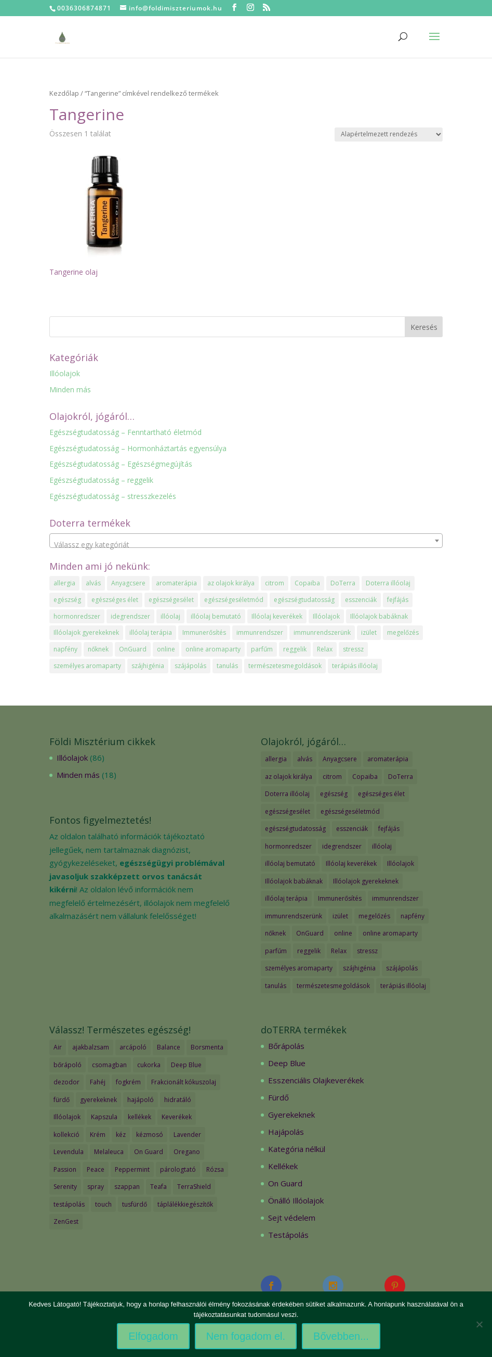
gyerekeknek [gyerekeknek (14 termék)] (98, 1099)
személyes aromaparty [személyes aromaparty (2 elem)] (87, 665)
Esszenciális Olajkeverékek (316, 1080)
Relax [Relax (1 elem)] (325, 649)
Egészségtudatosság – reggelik (101, 480)
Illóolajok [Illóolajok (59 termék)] (67, 1116)
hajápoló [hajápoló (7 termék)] (140, 1099)
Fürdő (278, 1097)
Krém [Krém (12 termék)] (97, 1134)
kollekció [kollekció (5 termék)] (66, 1134)
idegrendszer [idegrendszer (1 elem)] (130, 616)
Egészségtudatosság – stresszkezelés (112, 496)
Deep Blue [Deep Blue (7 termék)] (186, 1064)
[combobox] (246, 540)
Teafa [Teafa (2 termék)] (158, 1186)
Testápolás (288, 1235)
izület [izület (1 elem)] (369, 632)
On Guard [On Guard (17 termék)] (148, 1151)
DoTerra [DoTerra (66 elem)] (342, 583)
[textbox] (246, 545)
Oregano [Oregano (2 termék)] (187, 1151)
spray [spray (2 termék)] (95, 1186)
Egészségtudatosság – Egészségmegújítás (120, 464)
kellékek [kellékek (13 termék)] (139, 1116)
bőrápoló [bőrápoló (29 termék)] (68, 1064)
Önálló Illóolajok (296, 1200)
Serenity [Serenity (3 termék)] (65, 1186)
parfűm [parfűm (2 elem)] (262, 649)
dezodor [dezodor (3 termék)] (66, 1082)
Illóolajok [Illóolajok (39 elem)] (326, 616)
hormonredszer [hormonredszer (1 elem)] (77, 616)
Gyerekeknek (291, 1114)
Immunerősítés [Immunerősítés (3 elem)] (204, 632)
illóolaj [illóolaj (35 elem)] (170, 616)
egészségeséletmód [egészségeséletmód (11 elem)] (233, 599)
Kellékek (283, 1166)
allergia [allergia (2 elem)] (64, 583)
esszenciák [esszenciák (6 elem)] (361, 599)
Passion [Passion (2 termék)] (65, 1169)
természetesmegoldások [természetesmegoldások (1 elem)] (285, 665)
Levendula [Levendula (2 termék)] (69, 1151)
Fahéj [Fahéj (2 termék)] (97, 1082)
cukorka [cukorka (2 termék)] (149, 1064)
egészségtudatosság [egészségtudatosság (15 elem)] (304, 599)
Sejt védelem (291, 1217)
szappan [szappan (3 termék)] (127, 1186)
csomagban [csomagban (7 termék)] (109, 1064)
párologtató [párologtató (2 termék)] (178, 1169)
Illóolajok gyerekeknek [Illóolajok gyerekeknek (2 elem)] (86, 632)
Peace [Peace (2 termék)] (95, 1169)
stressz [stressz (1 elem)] (353, 649)
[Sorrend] (389, 134)
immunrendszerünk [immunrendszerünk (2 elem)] (322, 632)
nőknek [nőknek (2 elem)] (98, 649)
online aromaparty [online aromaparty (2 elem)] (213, 649)
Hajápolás (286, 1131)
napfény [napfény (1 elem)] (65, 649)
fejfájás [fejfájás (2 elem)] (397, 599)
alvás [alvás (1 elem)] (93, 583)
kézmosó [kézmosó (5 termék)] (149, 1134)
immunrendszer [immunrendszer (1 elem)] (259, 632)
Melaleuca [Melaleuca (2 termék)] (109, 1151)
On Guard (285, 1183)
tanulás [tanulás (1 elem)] (227, 665)
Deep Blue (286, 1063)
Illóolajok (64, 373)
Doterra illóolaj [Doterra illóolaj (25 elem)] (388, 583)
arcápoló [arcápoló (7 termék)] (133, 1047)
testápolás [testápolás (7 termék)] (69, 1204)
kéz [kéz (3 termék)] (121, 1134)
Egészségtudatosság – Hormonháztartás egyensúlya (138, 448)
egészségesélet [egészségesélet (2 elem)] (171, 599)
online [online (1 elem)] (166, 649)
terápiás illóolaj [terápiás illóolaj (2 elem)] (355, 665)
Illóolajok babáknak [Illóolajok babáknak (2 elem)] (379, 616)
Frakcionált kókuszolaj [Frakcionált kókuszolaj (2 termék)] (183, 1082)
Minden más (70, 389)
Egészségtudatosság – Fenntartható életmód (125, 432)
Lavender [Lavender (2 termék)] (187, 1134)
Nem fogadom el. (245, 1336)
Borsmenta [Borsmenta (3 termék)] (207, 1047)
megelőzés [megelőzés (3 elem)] (403, 632)
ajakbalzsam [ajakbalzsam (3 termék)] (90, 1047)
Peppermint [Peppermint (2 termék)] (132, 1169)
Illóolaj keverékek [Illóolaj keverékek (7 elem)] (276, 616)
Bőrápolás (286, 1046)
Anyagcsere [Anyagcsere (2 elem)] (128, 583)
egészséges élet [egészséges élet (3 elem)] (114, 599)
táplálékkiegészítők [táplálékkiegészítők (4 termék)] (185, 1204)
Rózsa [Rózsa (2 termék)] (215, 1169)
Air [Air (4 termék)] (58, 1047)
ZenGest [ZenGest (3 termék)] (66, 1221)
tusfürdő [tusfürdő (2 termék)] (134, 1204)
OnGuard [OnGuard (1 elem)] (133, 649)
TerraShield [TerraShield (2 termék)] (194, 1186)
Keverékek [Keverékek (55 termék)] (177, 1116)
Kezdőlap (64, 93)
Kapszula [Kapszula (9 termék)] (104, 1116)
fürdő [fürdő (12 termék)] (62, 1099)
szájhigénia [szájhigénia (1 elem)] (147, 665)
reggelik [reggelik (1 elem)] (295, 649)
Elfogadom (153, 1336)
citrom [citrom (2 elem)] (274, 583)
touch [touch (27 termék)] (103, 1204)
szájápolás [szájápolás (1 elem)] (190, 665)
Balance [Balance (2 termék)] (168, 1047)
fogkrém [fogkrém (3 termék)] (128, 1082)
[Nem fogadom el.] (479, 1324)
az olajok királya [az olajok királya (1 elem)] (231, 583)
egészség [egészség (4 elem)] (67, 599)
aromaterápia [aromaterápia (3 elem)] (176, 583)
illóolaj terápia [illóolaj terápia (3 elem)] (150, 632)
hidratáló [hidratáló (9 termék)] (177, 1099)
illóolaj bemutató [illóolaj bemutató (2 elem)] (216, 616)
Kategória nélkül (296, 1149)
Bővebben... (341, 1336)
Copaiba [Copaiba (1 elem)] (307, 583)
